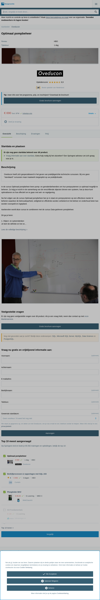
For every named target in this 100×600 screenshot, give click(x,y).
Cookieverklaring (62, 593)
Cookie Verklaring (26, 567)
